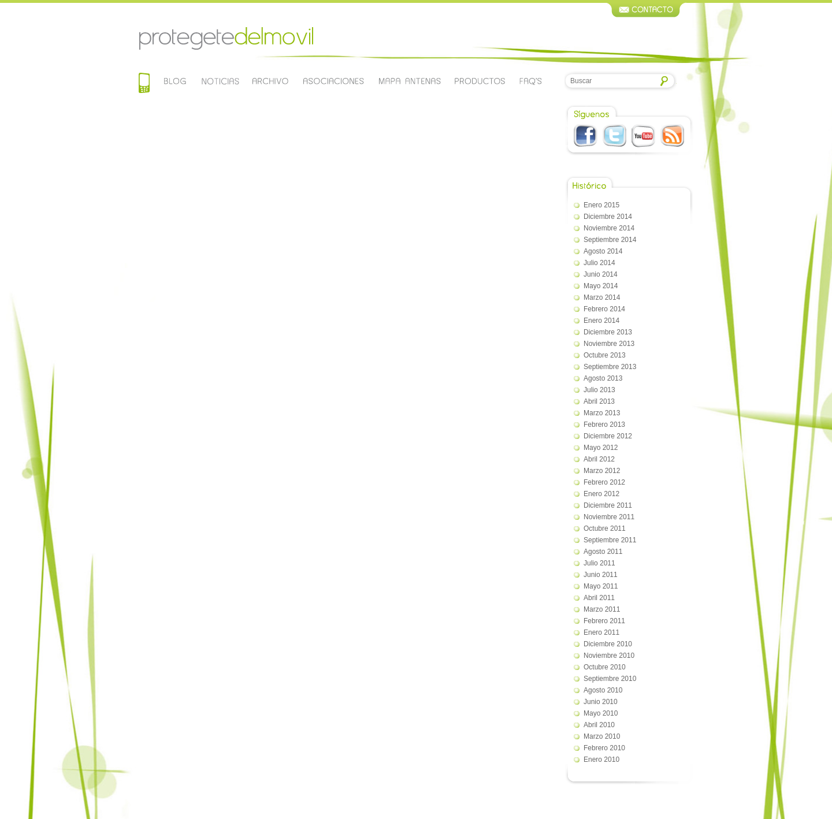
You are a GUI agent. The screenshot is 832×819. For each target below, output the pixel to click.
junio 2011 (601, 575)
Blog (175, 80)
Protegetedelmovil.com (226, 39)
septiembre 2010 (610, 679)
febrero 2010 (604, 748)
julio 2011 (599, 563)
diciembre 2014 (608, 217)
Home (144, 84)
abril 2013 (599, 401)
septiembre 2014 (610, 240)
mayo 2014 (601, 286)
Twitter (614, 135)
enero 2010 (601, 759)
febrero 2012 (604, 482)
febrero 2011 (604, 621)
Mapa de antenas (410, 80)
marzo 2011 (602, 609)
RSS (672, 135)
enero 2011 (601, 632)
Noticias (219, 80)
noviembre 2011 (609, 517)
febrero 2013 (604, 424)
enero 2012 (601, 494)
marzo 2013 (602, 413)
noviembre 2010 (609, 656)
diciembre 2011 (608, 505)
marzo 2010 (602, 736)
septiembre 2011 (610, 540)
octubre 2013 (605, 355)
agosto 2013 (603, 378)
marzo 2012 (602, 471)
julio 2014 (599, 263)
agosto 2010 (603, 690)
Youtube (643, 135)
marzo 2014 (602, 297)
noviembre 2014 (609, 228)
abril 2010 (599, 725)
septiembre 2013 (610, 367)
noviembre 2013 (609, 344)
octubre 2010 (605, 667)
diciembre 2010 (608, 644)
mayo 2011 (601, 586)
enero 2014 (601, 321)
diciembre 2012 (608, 436)
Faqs (530, 80)
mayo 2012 (601, 448)
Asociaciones (333, 80)
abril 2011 (599, 598)
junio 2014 (601, 274)
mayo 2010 (601, 713)
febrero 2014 (604, 309)
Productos (480, 80)
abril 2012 (599, 459)
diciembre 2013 (608, 332)
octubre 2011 (605, 528)
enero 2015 (601, 205)
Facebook (585, 135)
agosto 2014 (603, 251)
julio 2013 (599, 390)
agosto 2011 (603, 552)
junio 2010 (601, 702)
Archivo (269, 80)
